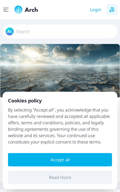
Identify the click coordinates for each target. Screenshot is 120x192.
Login (95, 10)
